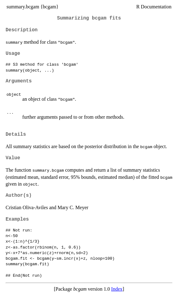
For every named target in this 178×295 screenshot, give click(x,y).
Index (116, 289)
